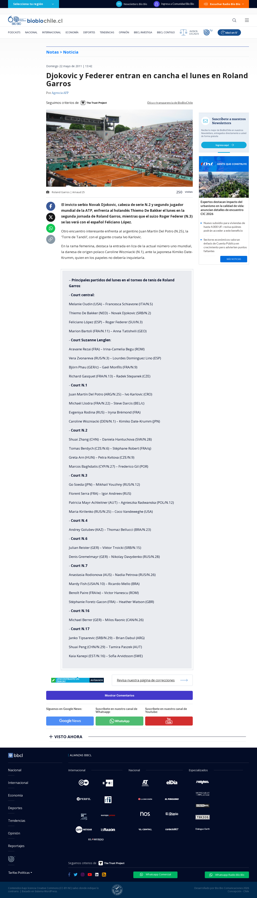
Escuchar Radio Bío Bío (224, 4)
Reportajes (16, 846)
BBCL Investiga (143, 32)
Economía (72, 32)
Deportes (89, 32)
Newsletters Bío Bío (131, 4)
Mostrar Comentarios (119, 695)
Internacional (51, 32)
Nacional (31, 32)
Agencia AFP (60, 93)
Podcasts (14, 32)
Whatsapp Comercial (155, 874)
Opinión (124, 32)
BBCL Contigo (166, 32)
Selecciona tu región (33, 4)
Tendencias (107, 32)
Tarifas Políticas (19, 872)
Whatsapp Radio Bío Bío (226, 875)
